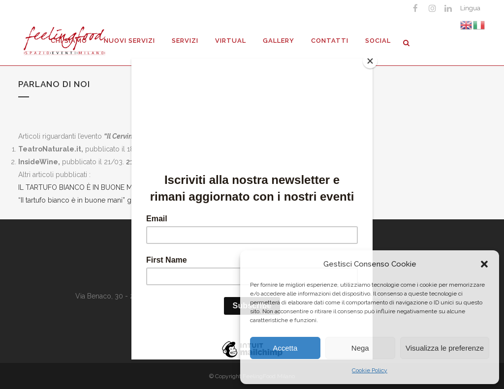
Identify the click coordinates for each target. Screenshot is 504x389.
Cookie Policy (369, 370)
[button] (484, 264)
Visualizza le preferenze (445, 348)
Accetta (285, 348)
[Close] (370, 61)
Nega (360, 348)
